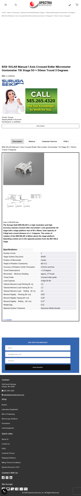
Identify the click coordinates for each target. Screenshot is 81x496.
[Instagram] (7, 477)
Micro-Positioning (8, 414)
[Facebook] (3, 477)
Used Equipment (8, 428)
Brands (4, 405)
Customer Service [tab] (49, 141)
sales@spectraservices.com (14, 395)
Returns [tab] (32, 141)
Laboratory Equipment (10, 409)
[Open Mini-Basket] (77, 4)
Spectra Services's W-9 (10, 467)
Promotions (6, 423)
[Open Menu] (6, 5)
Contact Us (6, 444)
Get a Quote (40, 126)
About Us (5, 439)
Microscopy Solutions (10, 419)
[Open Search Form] (16, 5)
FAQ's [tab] (66, 141)
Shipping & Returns (9, 458)
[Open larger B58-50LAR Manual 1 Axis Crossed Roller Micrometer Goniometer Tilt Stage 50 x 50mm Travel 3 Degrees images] (40, 41)
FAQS (4, 448)
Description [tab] (17, 141)
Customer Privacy (8, 453)
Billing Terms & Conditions (11, 462)
